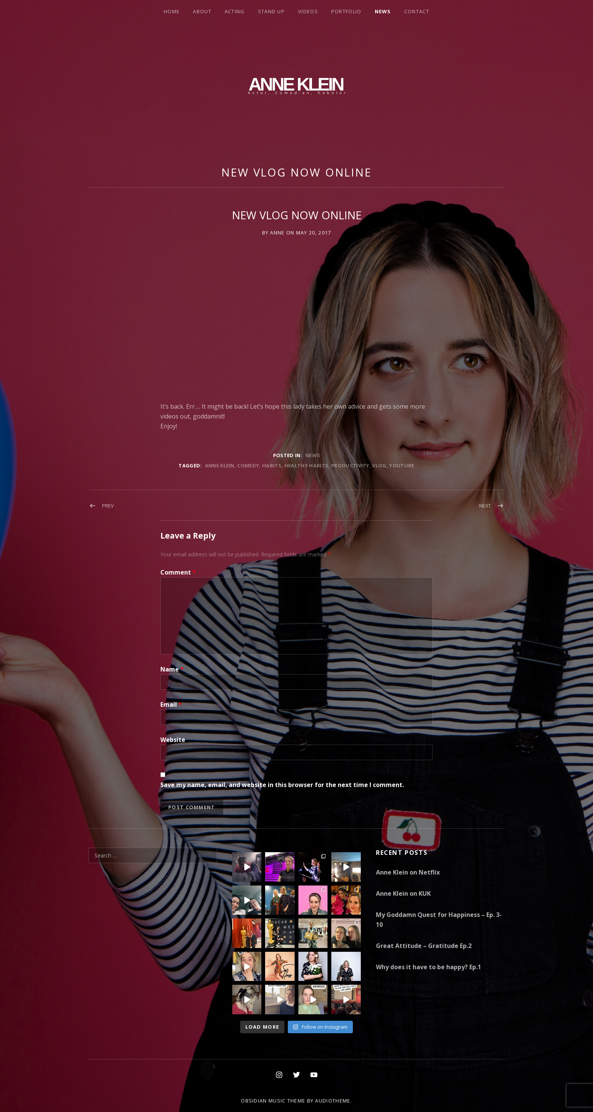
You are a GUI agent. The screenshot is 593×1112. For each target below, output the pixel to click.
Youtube (401, 465)
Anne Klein (219, 465)
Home (172, 11)
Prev (108, 505)
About (202, 11)
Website (172, 740)
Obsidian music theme (273, 1100)
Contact (416, 11)
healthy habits (306, 465)
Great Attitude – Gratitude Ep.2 (424, 946)
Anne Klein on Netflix (408, 872)
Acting (235, 11)
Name (172, 669)
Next (485, 505)
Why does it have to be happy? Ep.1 (428, 967)
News (383, 11)
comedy (248, 465)
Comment (178, 572)
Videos (308, 11)
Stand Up (271, 11)
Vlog (379, 465)
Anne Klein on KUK (403, 893)
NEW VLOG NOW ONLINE (296, 172)
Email (171, 704)
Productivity (350, 465)
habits (271, 465)
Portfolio (346, 11)
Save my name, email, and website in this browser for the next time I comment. (282, 785)
